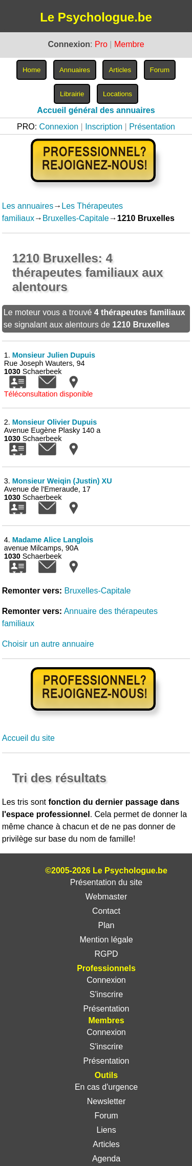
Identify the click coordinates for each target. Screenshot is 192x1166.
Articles (106, 1144)
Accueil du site (28, 738)
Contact (106, 911)
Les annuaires (28, 206)
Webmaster (106, 896)
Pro (101, 44)
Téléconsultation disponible (48, 394)
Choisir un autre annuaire (48, 644)
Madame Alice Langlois (53, 540)
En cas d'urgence (106, 1087)
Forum (106, 1115)
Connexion (59, 126)
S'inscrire (106, 994)
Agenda (106, 1158)
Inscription (103, 126)
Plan (106, 925)
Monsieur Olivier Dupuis (54, 422)
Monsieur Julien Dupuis (53, 355)
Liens (106, 1130)
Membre (129, 44)
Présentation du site (106, 882)
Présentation (152, 126)
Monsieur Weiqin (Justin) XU (62, 481)
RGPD (106, 954)
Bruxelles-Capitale (75, 218)
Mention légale (106, 939)
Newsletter (106, 1101)
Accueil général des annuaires (96, 110)
